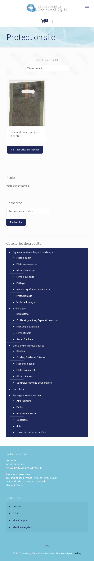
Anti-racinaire (23, 400)
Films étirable (23, 333)
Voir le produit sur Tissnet (25, 149)
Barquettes (22, 313)
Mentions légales (22, 527)
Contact (17, 506)
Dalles (19, 407)
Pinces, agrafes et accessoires (33, 289)
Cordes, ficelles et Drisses (30, 357)
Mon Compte (20, 520)
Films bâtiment (24, 376)
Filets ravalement (25, 370)
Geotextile (22, 419)
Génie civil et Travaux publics (28, 345)
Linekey (77, 553)
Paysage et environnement (27, 395)
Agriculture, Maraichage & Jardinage (33, 252)
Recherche (16, 222)
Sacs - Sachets (24, 339)
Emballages (19, 308)
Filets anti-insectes (26, 264)
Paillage (20, 283)
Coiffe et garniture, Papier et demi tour (37, 320)
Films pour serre (25, 276)
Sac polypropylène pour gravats (34, 382)
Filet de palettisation (27, 326)
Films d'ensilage (25, 270)
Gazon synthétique (26, 413)
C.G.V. (16, 513)
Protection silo (24, 295)
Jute (18, 426)
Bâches (20, 351)
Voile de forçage (25, 302)
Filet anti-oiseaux (25, 363)
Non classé (19, 389)
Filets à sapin (23, 257)
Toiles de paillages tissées (31, 432)
